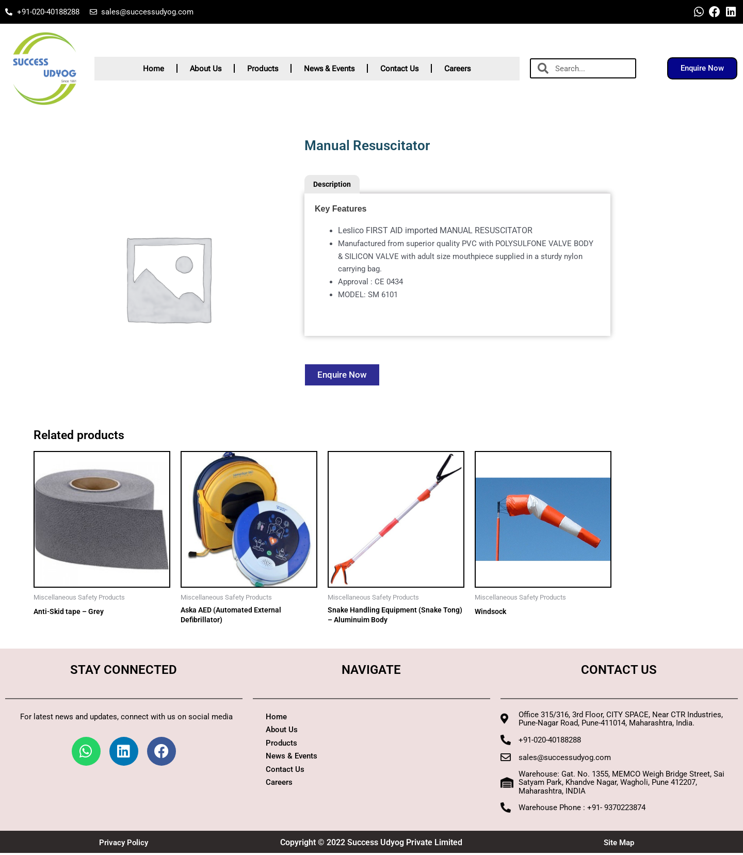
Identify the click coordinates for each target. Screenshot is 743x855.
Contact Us (399, 68)
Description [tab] (333, 184)
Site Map (619, 844)
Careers (457, 68)
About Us (205, 68)
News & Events (329, 68)
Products (262, 68)
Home (153, 68)
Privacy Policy (124, 844)
